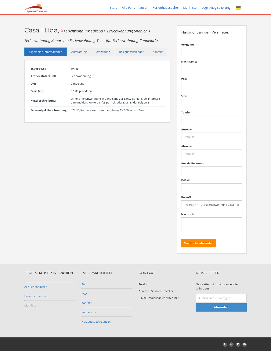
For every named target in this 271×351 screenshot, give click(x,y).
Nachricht (188, 214)
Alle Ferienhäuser (135, 7)
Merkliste (189, 7)
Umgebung (103, 52)
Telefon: (186, 112)
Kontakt (158, 52)
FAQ (84, 293)
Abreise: (186, 146)
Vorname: (188, 44)
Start (113, 7)
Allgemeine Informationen (45, 52)
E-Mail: (185, 180)
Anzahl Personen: (193, 163)
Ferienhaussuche (165, 7)
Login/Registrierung (216, 7)
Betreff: (186, 197)
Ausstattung (79, 52)
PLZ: (184, 78)
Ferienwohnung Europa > (85, 31)
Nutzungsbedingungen (96, 321)
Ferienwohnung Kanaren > (47, 40)
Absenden (221, 307)
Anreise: (186, 129)
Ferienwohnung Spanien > (129, 31)
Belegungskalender (131, 52)
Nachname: (189, 61)
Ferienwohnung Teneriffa (91, 40)
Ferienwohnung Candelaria (135, 40)
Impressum (89, 312)
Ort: (184, 95)
